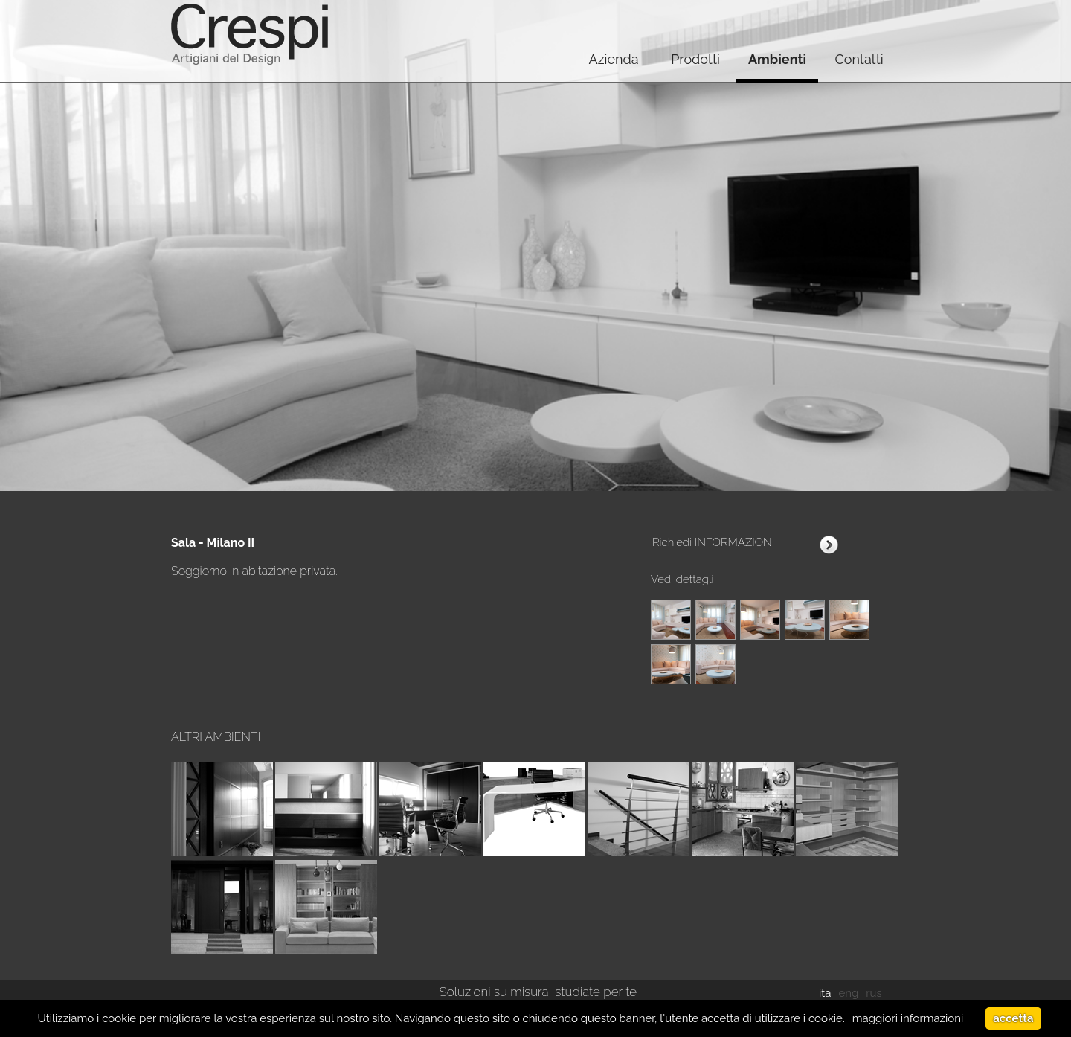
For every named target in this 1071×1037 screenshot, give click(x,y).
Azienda (613, 59)
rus (873, 993)
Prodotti (695, 59)
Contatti (858, 59)
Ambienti (777, 59)
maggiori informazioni (907, 1018)
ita (825, 993)
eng (848, 993)
